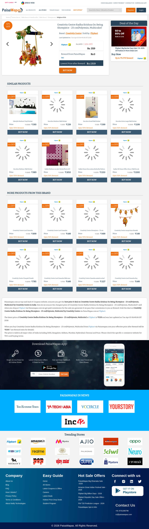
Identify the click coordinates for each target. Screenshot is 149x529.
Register (131, 10)
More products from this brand (28, 192)
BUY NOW (67, 70)
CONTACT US (130, 3)
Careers (46, 492)
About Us (9, 481)
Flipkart (94, 33)
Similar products (18, 83)
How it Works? (11, 492)
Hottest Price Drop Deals (52, 500)
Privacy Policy (11, 496)
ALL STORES (42, 10)
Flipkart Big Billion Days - (90, 494)
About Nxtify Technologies (16, 503)
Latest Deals (48, 496)
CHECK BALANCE (106, 3)
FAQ (7, 489)
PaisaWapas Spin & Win (87, 507)
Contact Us (125, 505)
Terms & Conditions (13, 500)
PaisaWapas (67, 525)
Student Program (49, 503)
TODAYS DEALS (54, 10)
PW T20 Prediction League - (91, 503)
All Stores (46, 485)
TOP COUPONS (66, 10)
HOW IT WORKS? (119, 3)
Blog (7, 485)
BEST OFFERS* (77, 10)
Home (45, 481)
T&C (62, 58)
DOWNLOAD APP (141, 3)
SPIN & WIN (27, 3)
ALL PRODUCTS (30, 10)
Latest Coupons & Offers (52, 489)
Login (141, 10)
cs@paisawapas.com (124, 514)
